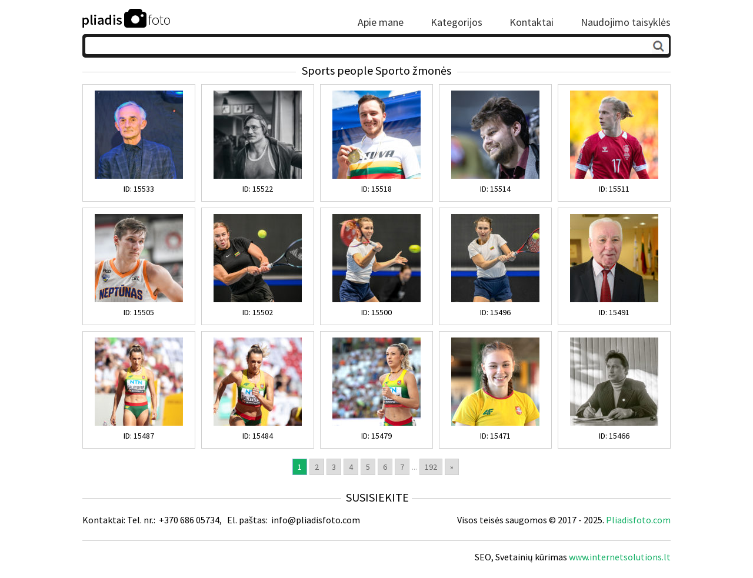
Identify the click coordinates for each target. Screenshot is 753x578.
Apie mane (381, 22)
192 (431, 467)
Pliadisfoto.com (638, 520)
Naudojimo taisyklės (626, 22)
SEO (483, 557)
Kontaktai (531, 22)
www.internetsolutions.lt (620, 557)
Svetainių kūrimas (531, 557)
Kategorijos (456, 22)
